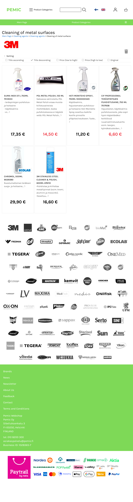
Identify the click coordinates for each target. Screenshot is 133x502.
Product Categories (81, 22)
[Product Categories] (41, 10)
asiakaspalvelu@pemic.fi (18, 441)
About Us (8, 390)
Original (112, 60)
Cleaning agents (21, 36)
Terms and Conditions (16, 408)
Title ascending (14, 60)
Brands (7, 371)
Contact (8, 402)
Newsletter (9, 383)
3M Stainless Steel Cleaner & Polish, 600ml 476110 (47, 179)
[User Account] (115, 9)
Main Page (22, 22)
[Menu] (126, 22)
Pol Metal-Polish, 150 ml (50, 96)
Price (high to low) (92, 60)
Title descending (40, 60)
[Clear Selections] (126, 52)
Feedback (8, 396)
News (6, 377)
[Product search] (70, 10)
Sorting (9, 56)
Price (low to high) (66, 60)
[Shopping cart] (126, 9)
